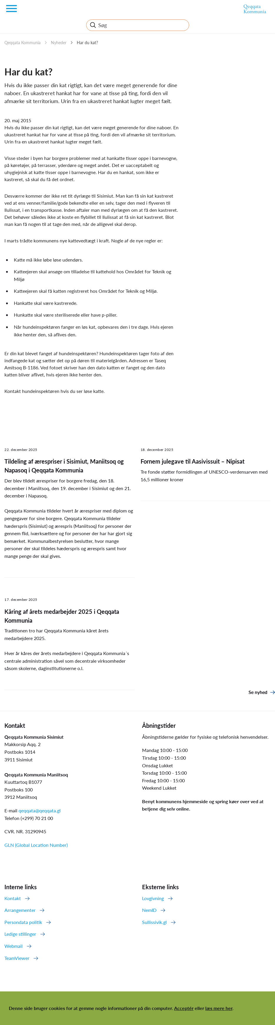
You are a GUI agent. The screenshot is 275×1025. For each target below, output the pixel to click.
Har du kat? (87, 42)
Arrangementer (20, 910)
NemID (149, 910)
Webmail (13, 946)
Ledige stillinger (20, 934)
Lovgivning (153, 898)
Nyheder (58, 42)
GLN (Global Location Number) (36, 845)
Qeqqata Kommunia (22, 42)
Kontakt (12, 898)
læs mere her (218, 1008)
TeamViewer (16, 958)
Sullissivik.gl (154, 922)
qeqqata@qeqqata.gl (40, 810)
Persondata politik (23, 922)
